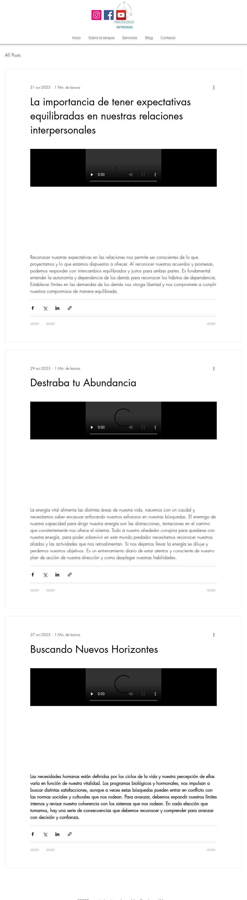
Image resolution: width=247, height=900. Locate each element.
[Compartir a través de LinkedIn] (57, 308)
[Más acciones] (214, 87)
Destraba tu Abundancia (83, 382)
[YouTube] (121, 15)
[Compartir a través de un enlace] (69, 308)
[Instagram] (96, 15)
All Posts (13, 55)
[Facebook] (109, 15)
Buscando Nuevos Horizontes (94, 649)
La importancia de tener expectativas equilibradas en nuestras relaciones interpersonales (110, 116)
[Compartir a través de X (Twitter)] (45, 308)
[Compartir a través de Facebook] (32, 308)
